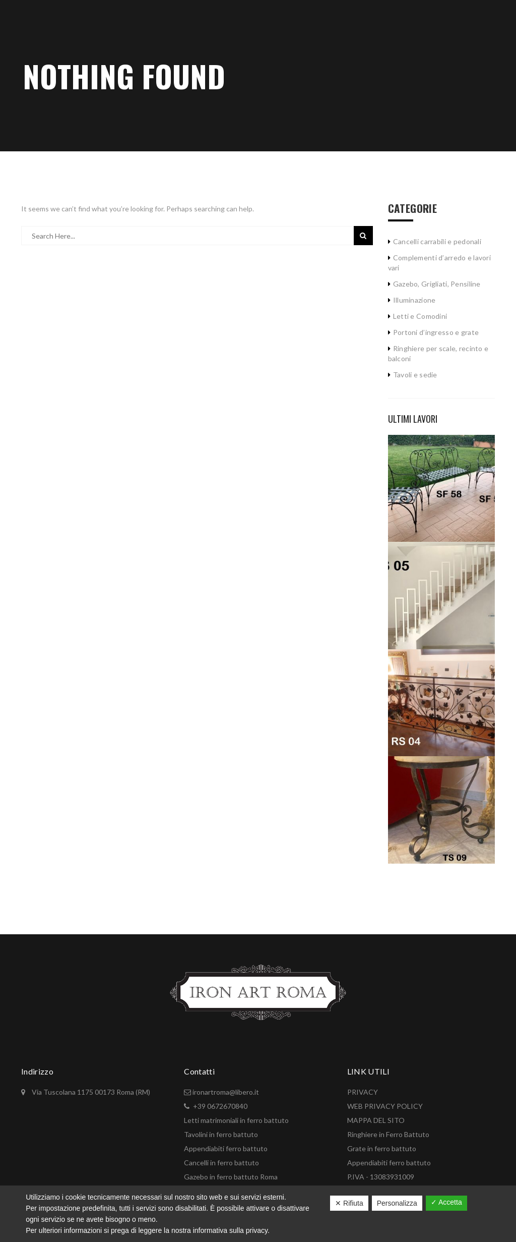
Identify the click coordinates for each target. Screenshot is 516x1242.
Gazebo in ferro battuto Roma (231, 1176)
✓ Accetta (446, 1202)
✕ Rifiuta (349, 1203)
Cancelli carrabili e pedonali (437, 241)
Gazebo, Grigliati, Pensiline (437, 283)
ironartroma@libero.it (225, 1092)
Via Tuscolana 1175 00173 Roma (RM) (90, 1092)
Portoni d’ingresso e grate (436, 332)
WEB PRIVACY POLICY (385, 1106)
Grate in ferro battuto (381, 1148)
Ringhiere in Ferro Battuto (388, 1134)
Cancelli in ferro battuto (221, 1162)
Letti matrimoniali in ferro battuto (236, 1120)
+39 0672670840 (220, 1106)
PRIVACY (362, 1092)
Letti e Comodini (420, 316)
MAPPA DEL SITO (376, 1120)
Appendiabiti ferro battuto (226, 1148)
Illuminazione (414, 300)
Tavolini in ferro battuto (221, 1134)
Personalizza (397, 1203)
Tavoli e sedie (415, 374)
